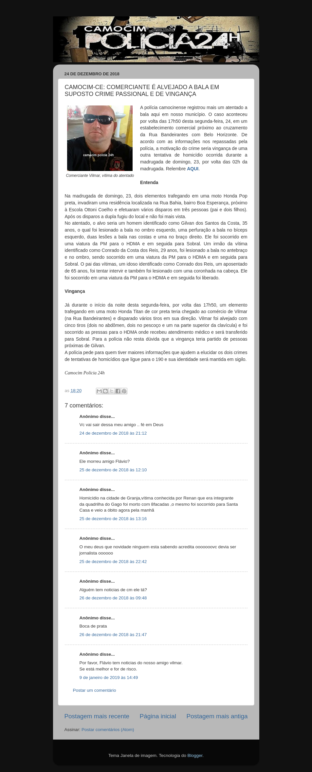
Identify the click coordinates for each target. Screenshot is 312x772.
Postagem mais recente (96, 716)
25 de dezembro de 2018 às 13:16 (113, 518)
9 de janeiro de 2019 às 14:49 (109, 677)
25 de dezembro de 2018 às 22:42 (113, 561)
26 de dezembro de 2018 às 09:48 (113, 597)
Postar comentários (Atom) (108, 729)
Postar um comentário (94, 690)
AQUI (192, 168)
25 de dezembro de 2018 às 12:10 (113, 469)
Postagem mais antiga (217, 716)
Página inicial (158, 716)
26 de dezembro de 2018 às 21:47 (113, 634)
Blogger (194, 755)
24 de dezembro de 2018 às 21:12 (113, 433)
